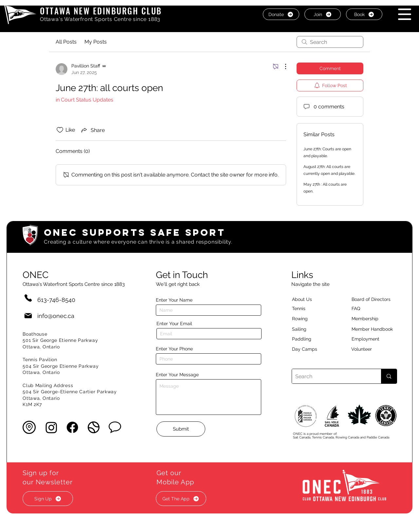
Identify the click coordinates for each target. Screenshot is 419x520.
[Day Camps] (311, 349)
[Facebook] (72, 427)
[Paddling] (308, 339)
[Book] (364, 14)
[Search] (331, 376)
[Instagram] (51, 427)
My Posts (95, 42)
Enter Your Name (174, 300)
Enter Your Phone (174, 348)
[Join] (322, 14)
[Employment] (373, 339)
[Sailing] (311, 329)
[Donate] (281, 14)
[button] (404, 14)
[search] (330, 42)
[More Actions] (282, 66)
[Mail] (28, 316)
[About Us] (313, 299)
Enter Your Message (177, 374)
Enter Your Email (174, 323)
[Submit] (180, 428)
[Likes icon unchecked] (60, 130)
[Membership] (368, 318)
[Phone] (28, 298)
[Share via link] (92, 130)
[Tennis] (303, 308)
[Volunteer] (372, 349)
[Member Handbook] (377, 329)
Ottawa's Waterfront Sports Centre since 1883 (100, 19)
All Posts (66, 42)
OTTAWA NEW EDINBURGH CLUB (101, 11)
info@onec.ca (55, 315)
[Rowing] (306, 318)
